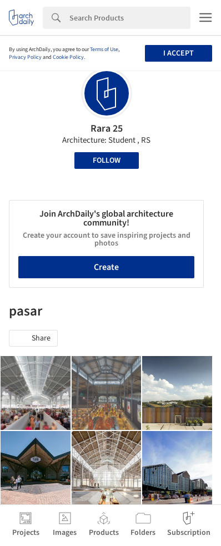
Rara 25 (107, 129)
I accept (178, 53)
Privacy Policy (25, 57)
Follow (106, 160)
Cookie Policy (68, 57)
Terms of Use (104, 49)
